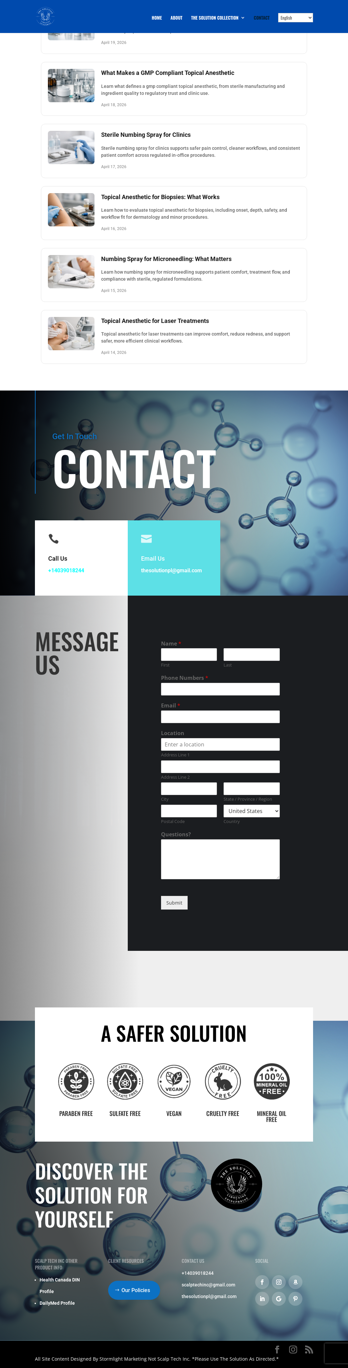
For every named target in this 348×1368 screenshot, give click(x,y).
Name (171, 643)
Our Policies (135, 1290)
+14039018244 (66, 570)
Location (172, 733)
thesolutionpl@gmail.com (171, 570)
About (177, 18)
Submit (174, 903)
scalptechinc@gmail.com (208, 1284)
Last (228, 665)
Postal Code (173, 821)
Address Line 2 (175, 777)
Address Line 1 (175, 755)
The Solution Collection (214, 18)
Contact (262, 18)
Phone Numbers (184, 678)
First (165, 665)
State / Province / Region (248, 799)
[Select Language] (295, 17)
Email (170, 705)
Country (232, 821)
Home (157, 18)
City (165, 799)
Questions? (176, 834)
